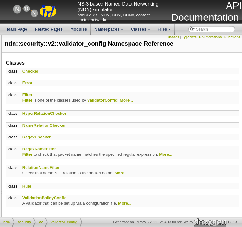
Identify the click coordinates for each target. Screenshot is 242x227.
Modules (78, 29)
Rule (121, 203)
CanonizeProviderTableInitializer (52, 209)
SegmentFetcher (44, 171)
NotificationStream (45, 123)
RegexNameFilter (133, 161)
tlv (27, 91)
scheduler (33, 75)
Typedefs (206, 37)
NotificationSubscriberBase (52, 155)
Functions (232, 41)
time (28, 86)
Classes (141, 31)
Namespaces (109, 31)
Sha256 (36, 176)
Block (29, 192)
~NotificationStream (18, 134)
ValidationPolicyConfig (139, 215)
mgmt (29, 54)
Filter (122, 106)
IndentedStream (43, 118)
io (26, 38)
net (27, 64)
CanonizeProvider (40, 203)
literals (7, 43)
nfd (27, 70)
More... (221, 112)
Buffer (30, 198)
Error (122, 94)
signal (35, 107)
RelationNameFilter (135, 185)
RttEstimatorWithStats (48, 166)
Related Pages (49, 29)
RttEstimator (40, 161)
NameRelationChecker (138, 137)
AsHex (30, 187)
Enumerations (227, 37)
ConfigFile (33, 214)
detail (34, 102)
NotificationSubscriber (48, 150)
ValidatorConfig (197, 112)
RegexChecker (131, 149)
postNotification (15, 139)
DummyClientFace (45, 113)
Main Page (17, 29)
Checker (125, 83)
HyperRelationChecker (139, 125)
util (27, 97)
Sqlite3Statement (44, 182)
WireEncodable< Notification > (27, 145)
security (31, 81)
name (29, 59)
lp (26, 49)
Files (165, 31)
